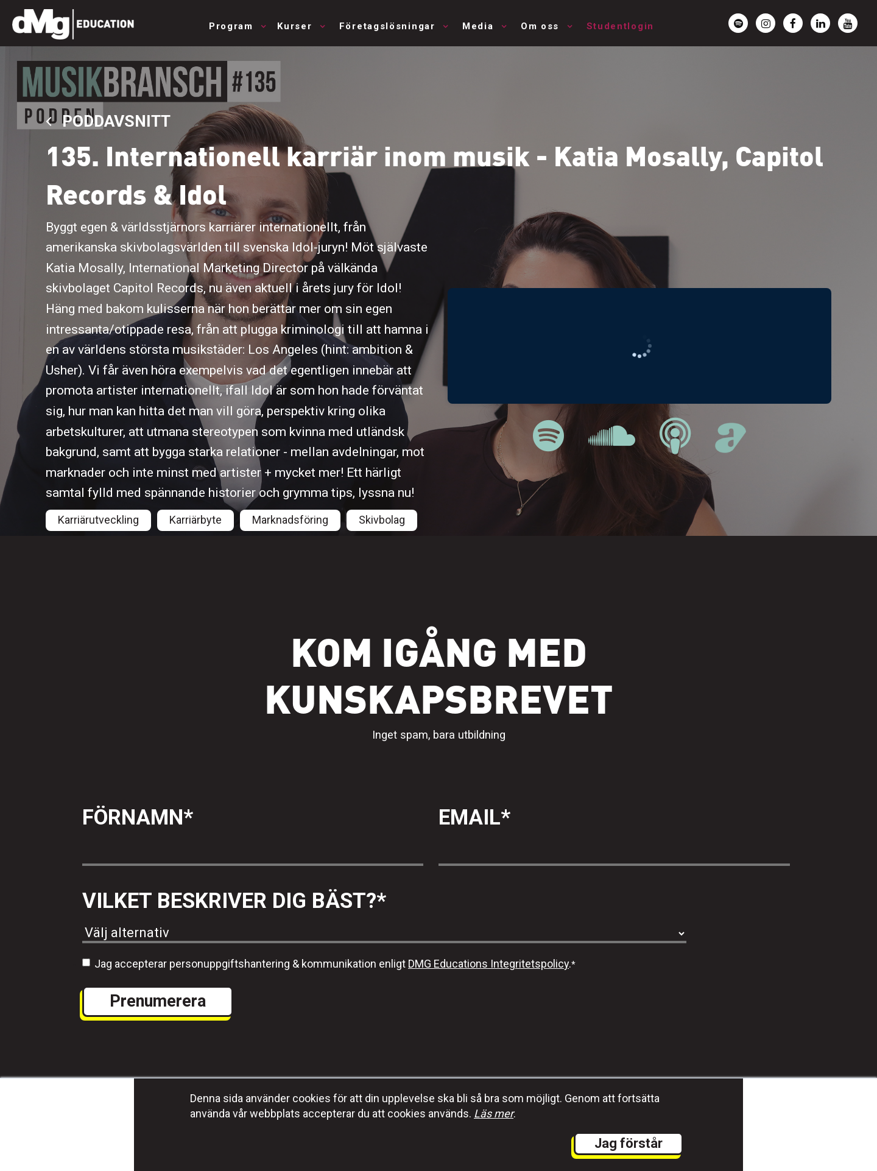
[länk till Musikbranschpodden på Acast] (730, 446)
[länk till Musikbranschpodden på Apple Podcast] (675, 436)
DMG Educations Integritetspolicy (488, 963)
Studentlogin (620, 26)
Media (479, 26)
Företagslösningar (389, 26)
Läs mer (493, 1113)
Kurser (296, 26)
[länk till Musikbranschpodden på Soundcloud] (611, 436)
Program (233, 26)
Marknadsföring (290, 519)
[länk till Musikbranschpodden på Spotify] (548, 436)
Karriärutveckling (98, 519)
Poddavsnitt (108, 120)
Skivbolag (382, 519)
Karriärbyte (195, 519)
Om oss (542, 26)
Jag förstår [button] (628, 1143)
